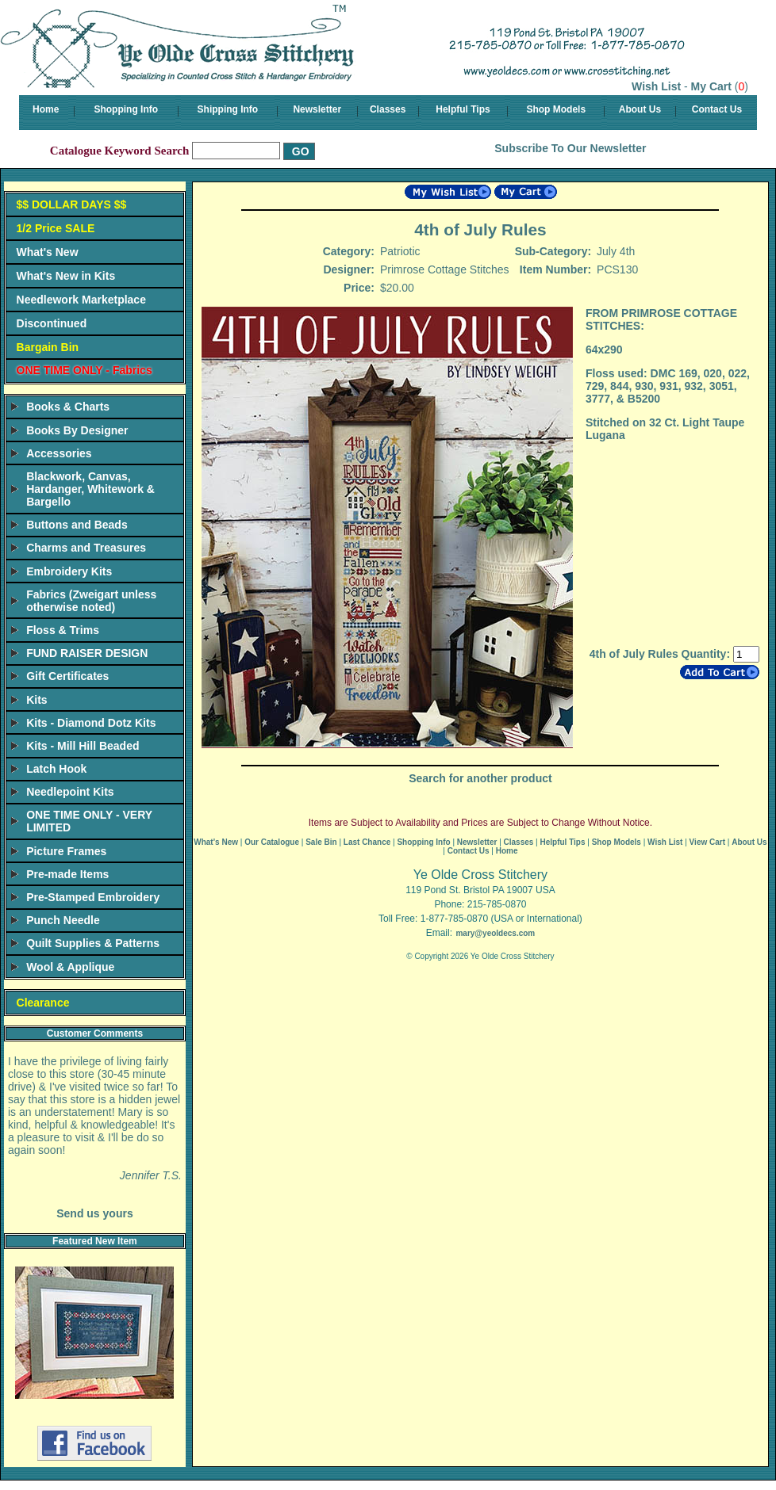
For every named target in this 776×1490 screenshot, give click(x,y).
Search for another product (480, 778)
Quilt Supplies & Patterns (92, 943)
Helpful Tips (463, 109)
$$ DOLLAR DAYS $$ (72, 204)
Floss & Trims (62, 630)
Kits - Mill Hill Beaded (82, 745)
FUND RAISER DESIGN (87, 653)
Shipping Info (228, 109)
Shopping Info (126, 109)
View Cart (707, 842)
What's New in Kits (66, 275)
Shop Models (556, 109)
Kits (36, 699)
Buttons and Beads (77, 524)
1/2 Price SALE (56, 228)
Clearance (43, 1002)
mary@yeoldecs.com (495, 933)
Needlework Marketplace (81, 299)
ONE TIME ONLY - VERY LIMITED (89, 821)
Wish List (656, 86)
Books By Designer (77, 430)
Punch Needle (63, 920)
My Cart (711, 86)
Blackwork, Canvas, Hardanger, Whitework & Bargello (90, 489)
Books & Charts (67, 406)
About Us (640, 109)
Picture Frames (66, 851)
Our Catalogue (271, 842)
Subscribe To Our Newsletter (570, 148)
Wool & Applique (70, 967)
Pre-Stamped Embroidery (92, 897)
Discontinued (52, 323)
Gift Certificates (67, 676)
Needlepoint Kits (69, 791)
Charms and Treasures (86, 547)
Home (46, 109)
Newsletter (317, 109)
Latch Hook (56, 768)
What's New (48, 252)
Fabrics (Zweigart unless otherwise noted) (91, 600)
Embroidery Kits (69, 571)
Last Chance (367, 842)
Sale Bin (320, 842)
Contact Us (717, 109)
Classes (387, 109)
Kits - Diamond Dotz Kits (91, 722)
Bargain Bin (48, 347)
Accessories (59, 453)
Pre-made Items (67, 874)
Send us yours (94, 1213)
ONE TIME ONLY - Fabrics (84, 370)
